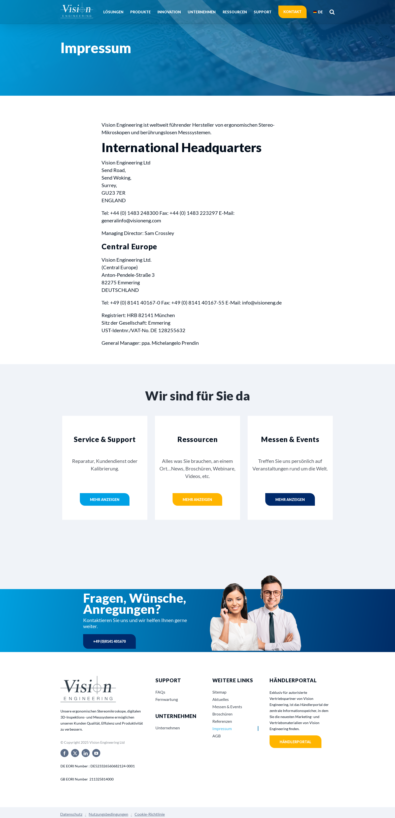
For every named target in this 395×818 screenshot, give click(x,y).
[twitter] (75, 753)
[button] (332, 12)
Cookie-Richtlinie (150, 814)
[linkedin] (86, 753)
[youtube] (96, 753)
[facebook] (64, 753)
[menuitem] (318, 12)
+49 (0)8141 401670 (109, 641)
